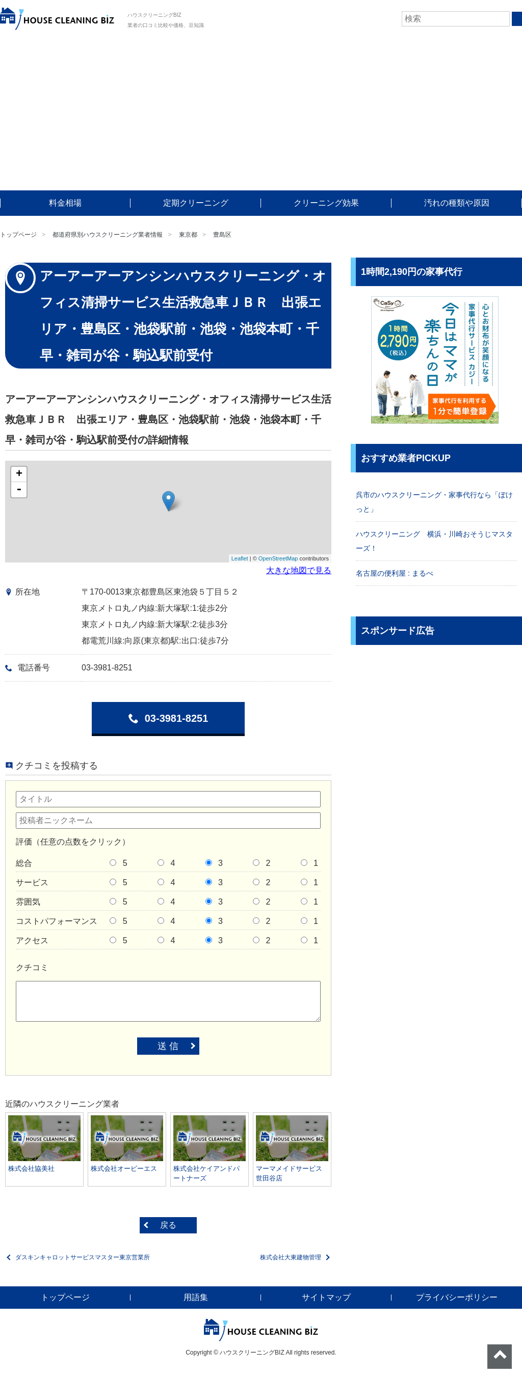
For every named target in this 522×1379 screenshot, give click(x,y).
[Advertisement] (261, 114)
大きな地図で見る (298, 570)
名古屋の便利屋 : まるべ (394, 573)
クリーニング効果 (326, 203)
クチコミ (32, 967)
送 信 (168, 1046)
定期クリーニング (195, 203)
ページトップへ (499, 1356)
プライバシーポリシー (457, 1297)
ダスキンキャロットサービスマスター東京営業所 (82, 1257)
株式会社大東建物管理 (290, 1257)
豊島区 (222, 234)
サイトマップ (326, 1297)
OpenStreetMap (278, 558)
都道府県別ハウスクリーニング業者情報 (108, 234)
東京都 (188, 234)
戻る (168, 1225)
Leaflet (239, 558)
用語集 (196, 1297)
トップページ (18, 234)
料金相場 (65, 203)
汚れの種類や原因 (456, 203)
